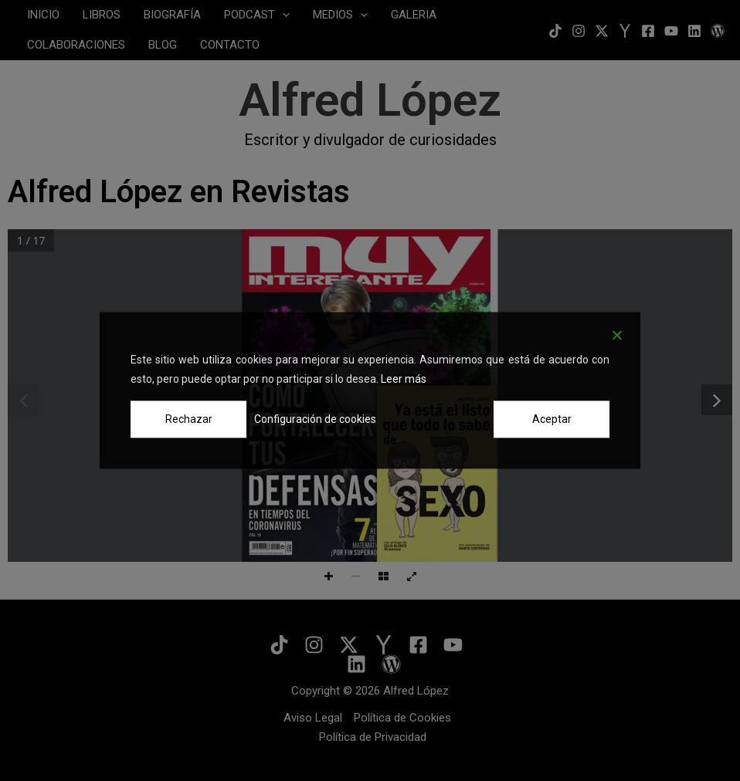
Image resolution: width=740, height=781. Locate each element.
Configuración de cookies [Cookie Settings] (315, 419)
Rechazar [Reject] (188, 419)
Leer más (403, 379)
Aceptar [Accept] (552, 419)
